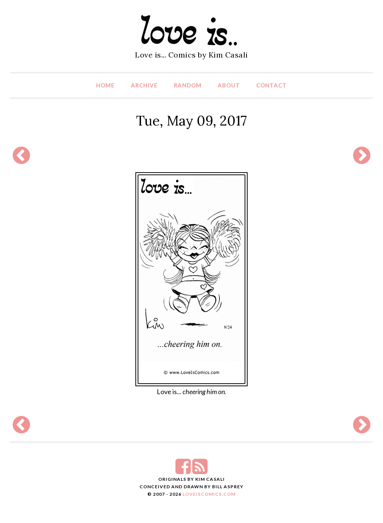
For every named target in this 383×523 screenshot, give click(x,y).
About (229, 85)
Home (105, 85)
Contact (271, 85)
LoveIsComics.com (209, 494)
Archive (144, 85)
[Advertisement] (191, 155)
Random (188, 85)
